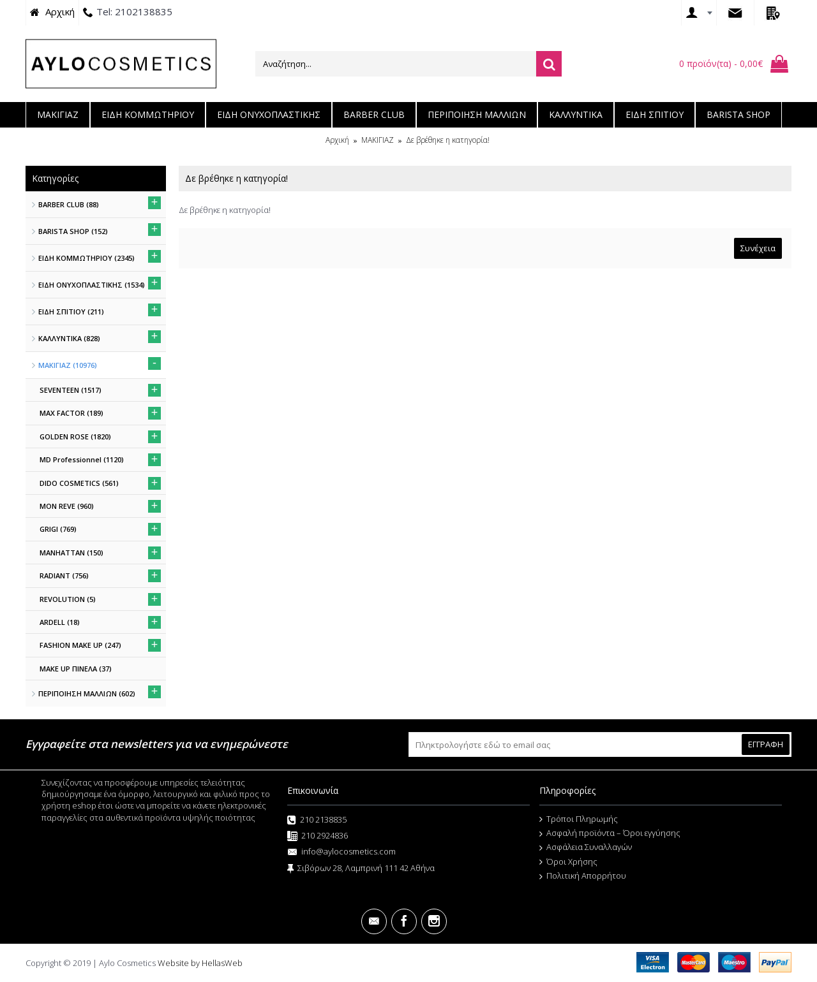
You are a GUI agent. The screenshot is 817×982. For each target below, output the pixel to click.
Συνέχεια (758, 248)
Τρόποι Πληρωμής (578, 819)
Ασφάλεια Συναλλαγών (585, 847)
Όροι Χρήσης (568, 862)
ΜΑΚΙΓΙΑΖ (377, 140)
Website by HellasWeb (200, 963)
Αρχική (337, 140)
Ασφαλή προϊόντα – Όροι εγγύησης (609, 833)
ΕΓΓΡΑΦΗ (765, 744)
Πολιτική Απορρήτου (582, 876)
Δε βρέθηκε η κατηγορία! (448, 140)
